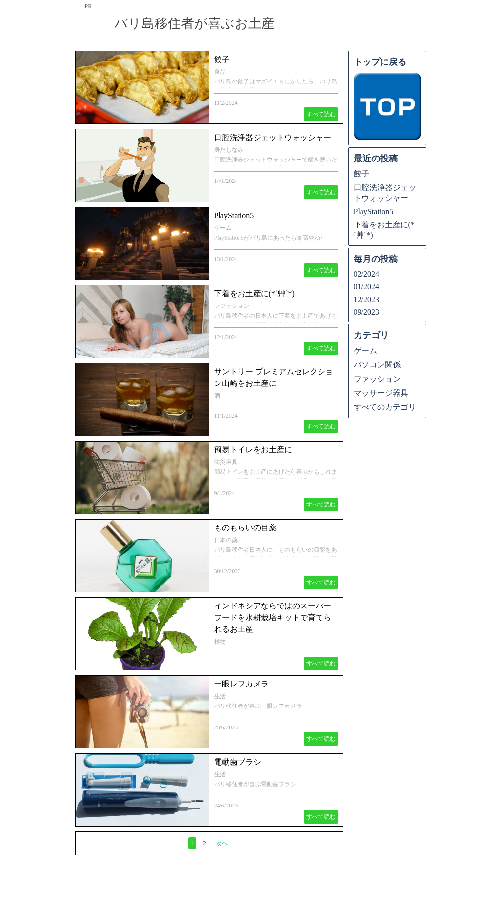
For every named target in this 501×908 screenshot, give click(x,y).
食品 (220, 71)
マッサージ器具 (381, 393)
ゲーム (223, 227)
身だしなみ (228, 149)
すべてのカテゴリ (385, 407)
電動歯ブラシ (237, 762)
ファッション (231, 306)
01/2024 (366, 286)
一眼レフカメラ (241, 684)
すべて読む (321, 114)
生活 (220, 696)
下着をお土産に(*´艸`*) (254, 293)
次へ (222, 843)
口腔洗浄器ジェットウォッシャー (272, 137)
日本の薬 (226, 540)
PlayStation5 (234, 215)
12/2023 (366, 299)
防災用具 (226, 462)
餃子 (222, 59)
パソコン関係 (377, 365)
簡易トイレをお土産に (253, 449)
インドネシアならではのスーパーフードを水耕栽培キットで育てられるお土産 (272, 617)
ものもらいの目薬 (245, 528)
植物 (220, 641)
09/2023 (366, 312)
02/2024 (366, 274)
